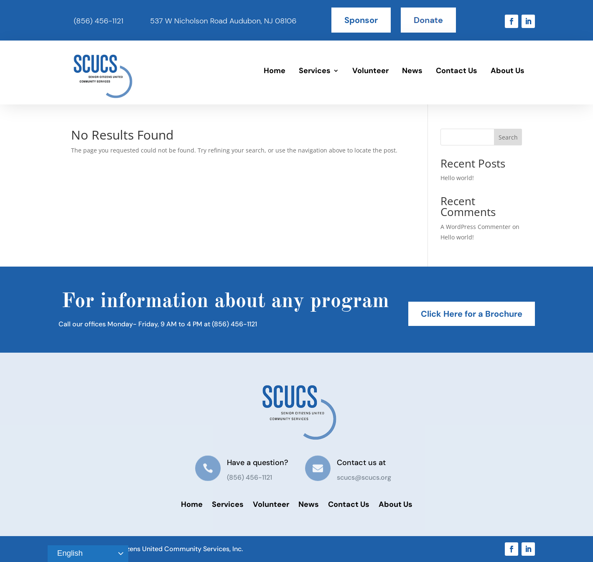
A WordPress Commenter (475, 227)
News (412, 71)
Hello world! (457, 178)
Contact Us (456, 71)
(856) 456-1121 (99, 21)
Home (274, 71)
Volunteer (370, 71)
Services (315, 71)
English (66, 553)
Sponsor (361, 20)
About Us (507, 71)
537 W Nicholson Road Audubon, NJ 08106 (223, 21)
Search (508, 137)
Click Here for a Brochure (471, 313)
